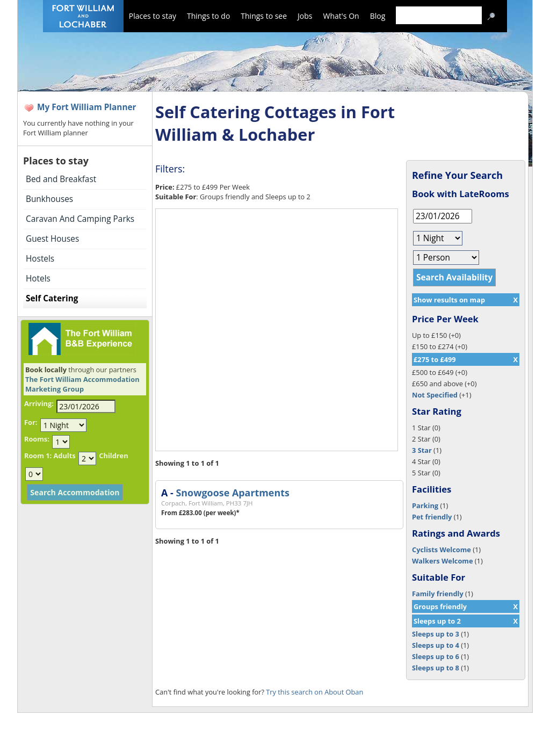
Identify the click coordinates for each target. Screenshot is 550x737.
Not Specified (435, 395)
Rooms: (36, 439)
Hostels (40, 258)
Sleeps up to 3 (435, 634)
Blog (378, 16)
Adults (64, 455)
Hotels (38, 278)
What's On (341, 16)
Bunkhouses (49, 199)
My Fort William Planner (86, 107)
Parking (425, 505)
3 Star (422, 450)
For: (30, 422)
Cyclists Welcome (441, 549)
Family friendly (438, 593)
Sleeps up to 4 (435, 645)
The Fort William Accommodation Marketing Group (82, 384)
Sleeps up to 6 (435, 656)
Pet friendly (432, 517)
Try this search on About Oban (314, 692)
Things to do (208, 16)
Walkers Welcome (442, 561)
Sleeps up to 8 (435, 668)
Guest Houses (52, 238)
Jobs (305, 16)
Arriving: (39, 403)
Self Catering (52, 298)
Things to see (264, 16)
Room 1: (38, 455)
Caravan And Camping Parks (80, 219)
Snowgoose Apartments (232, 492)
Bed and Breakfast (61, 179)
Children (113, 455)
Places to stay (152, 16)
